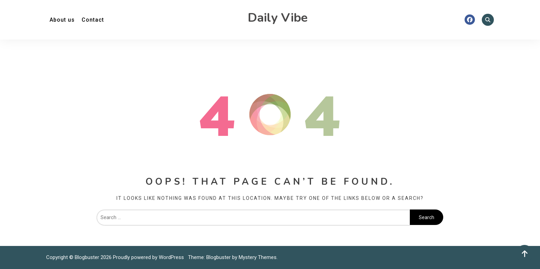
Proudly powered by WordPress (149, 257)
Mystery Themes (258, 257)
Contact (93, 20)
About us (62, 20)
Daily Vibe (278, 17)
